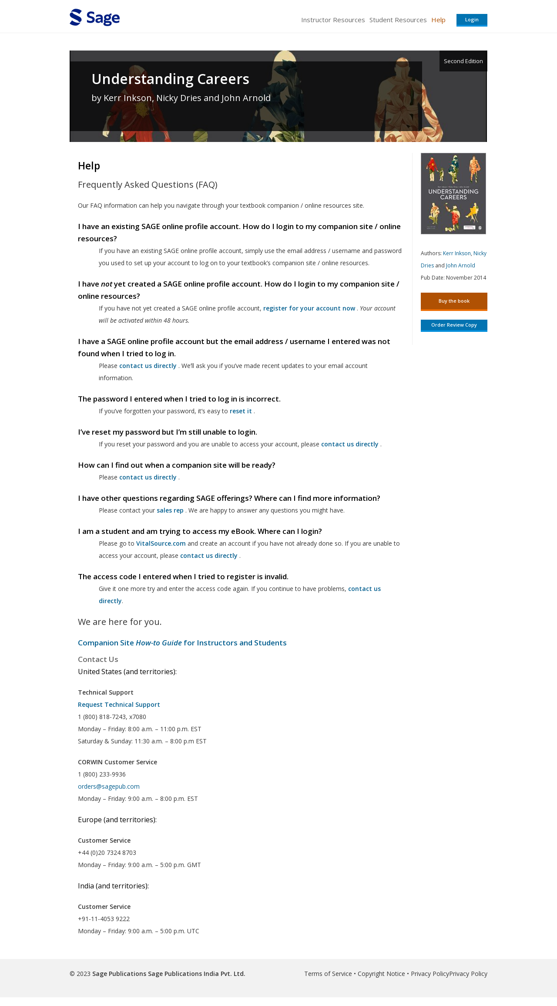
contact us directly (209, 555)
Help (438, 19)
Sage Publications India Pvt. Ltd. (195, 973)
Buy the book (454, 300)
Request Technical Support (119, 704)
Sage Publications (119, 973)
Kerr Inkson (457, 253)
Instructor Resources (333, 19)
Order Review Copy (454, 324)
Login (472, 19)
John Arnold (460, 265)
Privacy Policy (430, 973)
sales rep (170, 510)
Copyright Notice (381, 973)
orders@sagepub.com (109, 786)
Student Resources (398, 19)
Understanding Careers (170, 79)
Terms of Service (328, 973)
